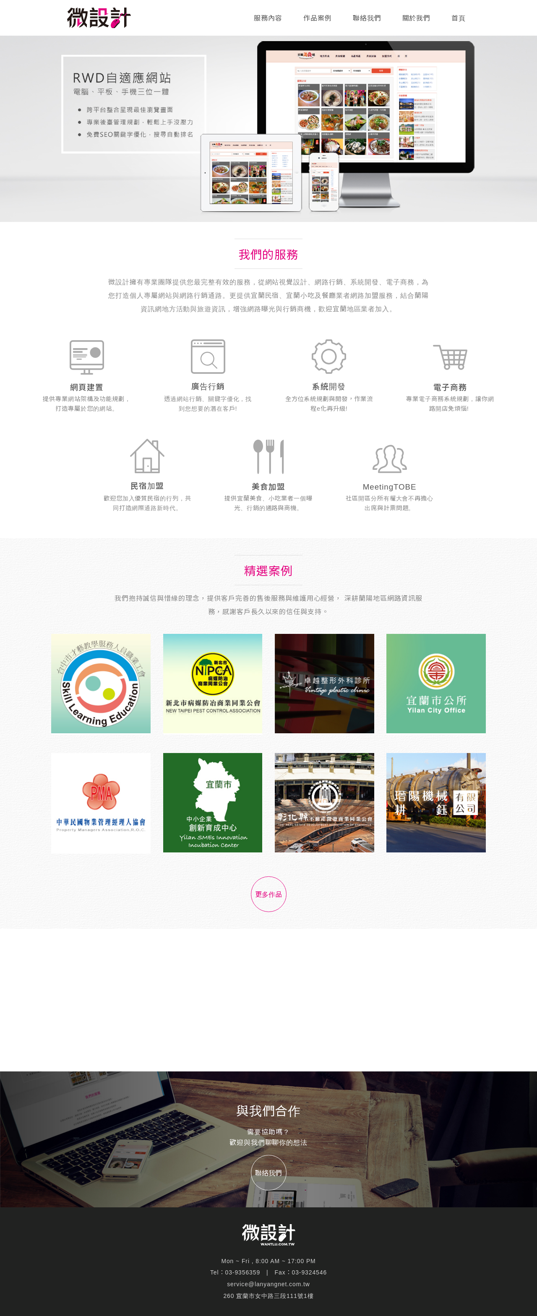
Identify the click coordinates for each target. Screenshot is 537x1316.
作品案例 (317, 18)
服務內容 (268, 18)
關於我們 (416, 18)
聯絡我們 (367, 18)
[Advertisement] (268, 1000)
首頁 (458, 18)
